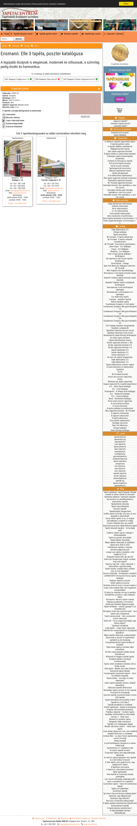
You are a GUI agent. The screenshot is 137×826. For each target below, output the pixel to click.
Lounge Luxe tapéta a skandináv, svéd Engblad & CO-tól (120, 553)
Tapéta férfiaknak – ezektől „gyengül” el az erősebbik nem (120, 607)
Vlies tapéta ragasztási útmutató (120, 151)
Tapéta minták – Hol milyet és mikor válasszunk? (120, 679)
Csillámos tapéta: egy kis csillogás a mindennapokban (120, 534)
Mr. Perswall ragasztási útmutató (120, 183)
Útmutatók (120, 138)
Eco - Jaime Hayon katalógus (120, 386)
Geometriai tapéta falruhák (120, 671)
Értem (126, 4)
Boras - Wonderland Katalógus (120, 398)
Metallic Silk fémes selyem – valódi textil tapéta (120, 727)
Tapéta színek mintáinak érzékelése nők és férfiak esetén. (120, 665)
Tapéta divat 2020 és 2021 (120, 545)
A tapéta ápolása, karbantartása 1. (120, 808)
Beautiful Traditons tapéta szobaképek (119, 282)
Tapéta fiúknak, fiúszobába (120, 540)
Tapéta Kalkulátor (119, 135)
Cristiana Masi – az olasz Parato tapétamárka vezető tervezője (120, 737)
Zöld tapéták (120, 697)
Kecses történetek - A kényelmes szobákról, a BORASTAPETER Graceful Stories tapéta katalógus (120, 575)
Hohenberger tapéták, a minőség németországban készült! (120, 548)
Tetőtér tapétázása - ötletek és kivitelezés (120, 707)
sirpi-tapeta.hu (120, 468)
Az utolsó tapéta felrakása (120, 338)
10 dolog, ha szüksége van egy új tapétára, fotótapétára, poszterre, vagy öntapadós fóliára (120, 594)
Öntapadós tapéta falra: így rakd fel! (120, 557)
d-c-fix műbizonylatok (120, 211)
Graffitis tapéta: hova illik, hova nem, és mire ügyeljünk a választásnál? (120, 515)
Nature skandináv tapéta (120, 302)
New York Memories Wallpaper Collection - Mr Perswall (120, 267)
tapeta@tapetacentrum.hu (20, 190)
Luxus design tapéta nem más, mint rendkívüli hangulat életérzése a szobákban (120, 732)
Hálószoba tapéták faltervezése (120, 687)
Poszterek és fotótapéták (120, 692)
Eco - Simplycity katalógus (120, 394)
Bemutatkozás (120, 813)
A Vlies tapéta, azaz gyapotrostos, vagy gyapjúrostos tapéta (120, 763)
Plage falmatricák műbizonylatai (120, 204)
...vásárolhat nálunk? (120, 126)
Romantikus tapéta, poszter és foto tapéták (120, 690)
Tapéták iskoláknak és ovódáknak (120, 705)
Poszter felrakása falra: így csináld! (120, 523)
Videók (120, 226)
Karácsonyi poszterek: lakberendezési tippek (120, 526)
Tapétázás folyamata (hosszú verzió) (120, 330)
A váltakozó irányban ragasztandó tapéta (120, 141)
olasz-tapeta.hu (120, 449)
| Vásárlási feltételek (98, 818)
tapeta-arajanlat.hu (120, 483)
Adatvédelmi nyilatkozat (80, 818)
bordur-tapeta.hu (120, 476)
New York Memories (120, 425)
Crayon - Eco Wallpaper (120, 249)
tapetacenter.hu (53, 190)
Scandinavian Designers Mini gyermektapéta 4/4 (120, 322)
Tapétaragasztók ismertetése (120, 168)
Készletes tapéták (70, 34)
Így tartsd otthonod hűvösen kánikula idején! (119, 793)
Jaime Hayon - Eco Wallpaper (120, 246)
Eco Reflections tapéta (120, 297)
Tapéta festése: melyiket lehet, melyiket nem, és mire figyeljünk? (120, 570)
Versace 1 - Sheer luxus (120, 717)
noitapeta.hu (119, 464)
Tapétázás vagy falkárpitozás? (120, 796)
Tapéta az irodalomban (119, 788)
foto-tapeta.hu (120, 466)
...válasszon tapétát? (119, 121)
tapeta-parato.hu (120, 446)
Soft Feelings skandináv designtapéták (120, 325)
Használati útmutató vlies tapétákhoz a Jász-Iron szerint (120, 186)
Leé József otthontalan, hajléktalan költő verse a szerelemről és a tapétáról (120, 780)
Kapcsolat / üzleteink (113, 34)
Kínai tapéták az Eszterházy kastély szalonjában (120, 775)
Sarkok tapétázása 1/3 (119, 355)
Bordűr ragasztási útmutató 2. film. (120, 342)
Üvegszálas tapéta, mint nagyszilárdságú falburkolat (120, 754)
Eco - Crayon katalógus (120, 396)
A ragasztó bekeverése (120, 416)
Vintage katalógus (120, 232)
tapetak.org (120, 481)
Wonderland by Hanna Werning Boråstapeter (119, 335)
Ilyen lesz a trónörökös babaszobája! (120, 801)
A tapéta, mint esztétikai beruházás (120, 709)
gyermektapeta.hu (120, 456)
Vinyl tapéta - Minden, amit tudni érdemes (120, 668)
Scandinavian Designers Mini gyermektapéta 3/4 (120, 317)
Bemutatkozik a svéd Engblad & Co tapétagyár (120, 293)
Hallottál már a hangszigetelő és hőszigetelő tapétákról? (120, 631)
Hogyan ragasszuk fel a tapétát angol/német (120, 384)
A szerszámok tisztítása (120, 403)
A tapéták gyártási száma (119, 144)
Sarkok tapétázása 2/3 (119, 352)
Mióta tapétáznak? (120, 772)
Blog (120, 489)
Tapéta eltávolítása (120, 234)
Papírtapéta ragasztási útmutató (120, 180)
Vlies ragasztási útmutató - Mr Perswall (120, 411)
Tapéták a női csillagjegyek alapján (120, 724)
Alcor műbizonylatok (120, 208)
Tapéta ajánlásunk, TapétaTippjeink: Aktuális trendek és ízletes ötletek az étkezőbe (120, 493)
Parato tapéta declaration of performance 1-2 (120, 222)
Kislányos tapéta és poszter (119, 580)
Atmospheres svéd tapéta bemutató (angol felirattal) (120, 274)
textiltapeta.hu (120, 454)
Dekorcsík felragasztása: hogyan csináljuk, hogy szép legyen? (120, 560)
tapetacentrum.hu (19, 193)
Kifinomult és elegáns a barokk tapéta (120, 656)
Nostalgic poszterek (120, 423)
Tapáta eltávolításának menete (120, 340)
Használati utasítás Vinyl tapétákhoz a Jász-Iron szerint (120, 196)
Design (26, 46)
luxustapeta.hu (120, 451)
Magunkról (63, 818)
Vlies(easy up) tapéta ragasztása (120, 381)
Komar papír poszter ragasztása (120, 401)
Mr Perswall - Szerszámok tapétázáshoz (120, 244)
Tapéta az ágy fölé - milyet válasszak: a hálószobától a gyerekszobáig (120, 565)
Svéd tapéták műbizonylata (120, 213)
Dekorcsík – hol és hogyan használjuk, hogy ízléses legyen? (120, 622)
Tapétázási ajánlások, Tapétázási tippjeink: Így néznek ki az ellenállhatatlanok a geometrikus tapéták (120, 499)
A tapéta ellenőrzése (120, 418)
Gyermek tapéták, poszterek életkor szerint (120, 695)
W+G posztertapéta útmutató (120, 163)
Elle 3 (36, 46)
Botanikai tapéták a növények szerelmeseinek (120, 660)
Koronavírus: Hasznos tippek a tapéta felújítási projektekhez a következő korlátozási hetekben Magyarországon (120, 601)
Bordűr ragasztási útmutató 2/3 (120, 345)
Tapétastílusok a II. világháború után (120, 748)
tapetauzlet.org (120, 439)
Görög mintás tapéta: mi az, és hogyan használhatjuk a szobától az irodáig (120, 519)
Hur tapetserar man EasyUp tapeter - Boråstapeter (120, 259)
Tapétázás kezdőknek (120, 626)
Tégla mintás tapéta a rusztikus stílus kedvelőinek (120, 648)
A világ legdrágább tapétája (120, 810)
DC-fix (120, 372)
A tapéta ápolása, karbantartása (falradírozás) (120, 803)
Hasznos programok (120, 129)
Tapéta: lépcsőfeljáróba (120, 506)
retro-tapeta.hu (120, 471)
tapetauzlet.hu (120, 442)
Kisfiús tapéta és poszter (120, 583)
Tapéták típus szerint (92, 34)
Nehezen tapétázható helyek (120, 171)
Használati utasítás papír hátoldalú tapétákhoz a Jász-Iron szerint (120, 191)
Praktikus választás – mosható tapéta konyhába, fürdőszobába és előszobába (120, 713)
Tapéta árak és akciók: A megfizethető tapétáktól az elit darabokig (119, 638)
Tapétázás (120, 369)
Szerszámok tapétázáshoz (120, 420)
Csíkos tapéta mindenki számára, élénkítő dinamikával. (120, 684)
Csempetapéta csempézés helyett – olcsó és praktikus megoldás (120, 674)
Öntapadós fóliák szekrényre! (120, 721)
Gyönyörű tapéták (120, 509)
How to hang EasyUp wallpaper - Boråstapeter (120, 255)
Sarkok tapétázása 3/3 (119, 350)
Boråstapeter (120, 285)
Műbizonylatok (120, 200)
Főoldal (5, 34)
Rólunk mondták (120, 741)
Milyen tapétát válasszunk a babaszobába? (120, 635)
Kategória (15, 46)
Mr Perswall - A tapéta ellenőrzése (120, 237)
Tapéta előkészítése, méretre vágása (120, 364)
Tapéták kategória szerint (22, 34)
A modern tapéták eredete (120, 750)
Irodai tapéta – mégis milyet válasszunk (120, 628)
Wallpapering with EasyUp (120, 149)
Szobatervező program (120, 132)
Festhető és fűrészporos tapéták (120, 161)
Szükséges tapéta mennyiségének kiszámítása (120, 157)
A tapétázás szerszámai (120, 767)
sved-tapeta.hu (119, 444)
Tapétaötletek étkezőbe (120, 504)
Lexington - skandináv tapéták (120, 299)
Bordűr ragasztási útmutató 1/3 (120, 347)
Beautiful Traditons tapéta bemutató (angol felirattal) (120, 279)
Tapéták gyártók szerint (47, 34)
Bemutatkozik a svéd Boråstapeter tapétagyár (120, 288)
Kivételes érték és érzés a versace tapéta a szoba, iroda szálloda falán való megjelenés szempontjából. (119, 587)
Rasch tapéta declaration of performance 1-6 (120, 218)
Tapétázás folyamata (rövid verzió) (120, 333)
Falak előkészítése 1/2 (119, 362)
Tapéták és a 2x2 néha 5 (120, 702)
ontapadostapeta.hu (120, 459)
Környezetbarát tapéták (120, 806)
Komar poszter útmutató (120, 166)
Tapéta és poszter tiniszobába (119, 537)
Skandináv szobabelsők (120, 328)
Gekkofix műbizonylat (120, 206)
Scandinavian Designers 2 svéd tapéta (120, 304)
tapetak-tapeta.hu (120, 473)
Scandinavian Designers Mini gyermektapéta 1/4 (120, 307)
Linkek (120, 433)
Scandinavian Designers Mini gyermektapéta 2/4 (120, 312)
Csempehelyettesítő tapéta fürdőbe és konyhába (119, 643)
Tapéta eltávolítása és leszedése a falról (120, 700)
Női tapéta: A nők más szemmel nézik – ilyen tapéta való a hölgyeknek (120, 612)
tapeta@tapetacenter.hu (54, 188)
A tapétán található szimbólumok (120, 146)
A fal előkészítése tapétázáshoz (120, 175)
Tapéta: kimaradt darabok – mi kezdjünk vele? (120, 529)
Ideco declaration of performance (120, 216)
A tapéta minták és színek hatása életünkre (120, 154)
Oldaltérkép (51, 818)
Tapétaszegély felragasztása (120, 511)
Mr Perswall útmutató (120, 374)
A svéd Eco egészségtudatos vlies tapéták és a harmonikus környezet (120, 758)
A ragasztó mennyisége (120, 413)
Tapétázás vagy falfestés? (120, 798)
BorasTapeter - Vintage (120, 263)
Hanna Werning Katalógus (120, 430)
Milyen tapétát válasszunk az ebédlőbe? (120, 542)
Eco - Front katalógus (120, 389)
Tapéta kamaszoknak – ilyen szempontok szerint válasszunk (119, 617)
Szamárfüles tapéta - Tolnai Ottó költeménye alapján (120, 785)
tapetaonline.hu (120, 485)
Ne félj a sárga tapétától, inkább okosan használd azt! (120, 653)
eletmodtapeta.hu (120, 478)
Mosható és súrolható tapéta (120, 719)
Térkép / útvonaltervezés (17, 203)
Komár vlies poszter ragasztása (120, 377)
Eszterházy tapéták (120, 791)
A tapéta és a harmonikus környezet (119, 769)
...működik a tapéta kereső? (120, 123)
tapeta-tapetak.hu (120, 461)
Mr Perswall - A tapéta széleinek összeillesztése (120, 240)
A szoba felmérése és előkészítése (120, 367)
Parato (119, 379)
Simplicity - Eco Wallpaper (120, 251)
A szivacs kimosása (120, 406)
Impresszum (38, 818)
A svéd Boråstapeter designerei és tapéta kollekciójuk (120, 744)
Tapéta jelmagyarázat (120, 173)
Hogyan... (120, 117)
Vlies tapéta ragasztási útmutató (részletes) (120, 178)
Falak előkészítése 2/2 (119, 230)
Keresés (19, 39)
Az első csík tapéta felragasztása (119, 357)
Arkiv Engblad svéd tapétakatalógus (120, 270)
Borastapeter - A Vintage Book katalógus (120, 391)
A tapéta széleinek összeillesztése (120, 408)
